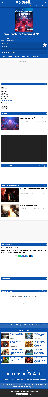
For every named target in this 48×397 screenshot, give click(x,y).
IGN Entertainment (19, 379)
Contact (29, 324)
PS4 (38, 121)
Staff (11, 324)
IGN (45, 384)
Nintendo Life (9, 384)
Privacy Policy (35, 324)
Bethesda (35, 121)
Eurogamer (14, 386)
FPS (6, 89)
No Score (4, 49)
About (7, 324)
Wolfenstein (4, 104)
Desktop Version (33, 327)
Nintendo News (39, 384)
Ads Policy (13, 327)
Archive (18, 327)
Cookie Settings (25, 327)
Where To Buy (35, 56)
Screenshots (17, 56)
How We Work (17, 324)
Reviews (10, 56)
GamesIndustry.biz (25, 386)
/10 (8, 45)
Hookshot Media (8, 379)
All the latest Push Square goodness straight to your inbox (24, 391)
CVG (32, 386)
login (25, 296)
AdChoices (34, 379)
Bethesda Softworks (11, 38)
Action (3, 89)
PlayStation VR (4, 108)
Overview (4, 56)
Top (3, 324)
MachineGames (10, 40)
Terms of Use (43, 324)
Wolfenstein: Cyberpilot (21, 34)
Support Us (23, 324)
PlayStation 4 (10, 37)
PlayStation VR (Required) (6, 100)
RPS (35, 386)
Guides (23, 56)
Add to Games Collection (8, 53)
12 (17, 129)
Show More (24, 366)
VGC (19, 386)
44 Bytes (29, 379)
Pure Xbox (15, 384)
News (28, 56)
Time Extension (22, 384)
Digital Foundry (31, 384)
